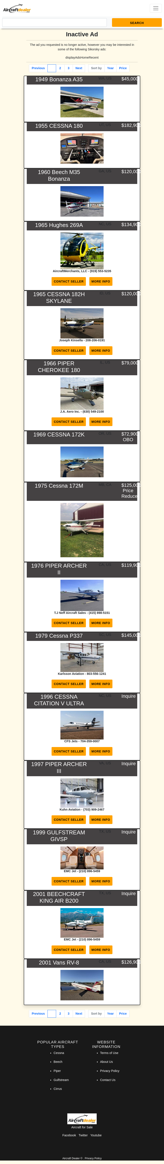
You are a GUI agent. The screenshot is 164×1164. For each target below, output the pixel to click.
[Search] (54, 22)
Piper (57, 1071)
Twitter (83, 1135)
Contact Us (107, 1080)
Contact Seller (69, 281)
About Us (106, 1061)
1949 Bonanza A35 (59, 79)
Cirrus (58, 1089)
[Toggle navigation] (156, 8)
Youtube (96, 1135)
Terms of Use (109, 1053)
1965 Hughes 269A (59, 225)
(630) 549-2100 (93, 411)
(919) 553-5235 (100, 271)
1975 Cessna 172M (59, 486)
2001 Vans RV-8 (59, 963)
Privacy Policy (110, 1071)
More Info (100, 281)
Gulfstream (61, 1080)
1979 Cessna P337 (59, 636)
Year (110, 68)
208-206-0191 (95, 340)
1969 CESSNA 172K (59, 434)
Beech (58, 1061)
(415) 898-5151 (99, 613)
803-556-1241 (96, 673)
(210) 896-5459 (89, 871)
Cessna (59, 1053)
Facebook (69, 1135)
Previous (38, 68)
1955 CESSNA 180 (59, 126)
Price (123, 68)
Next (79, 68)
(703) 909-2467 (93, 809)
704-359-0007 (90, 741)
